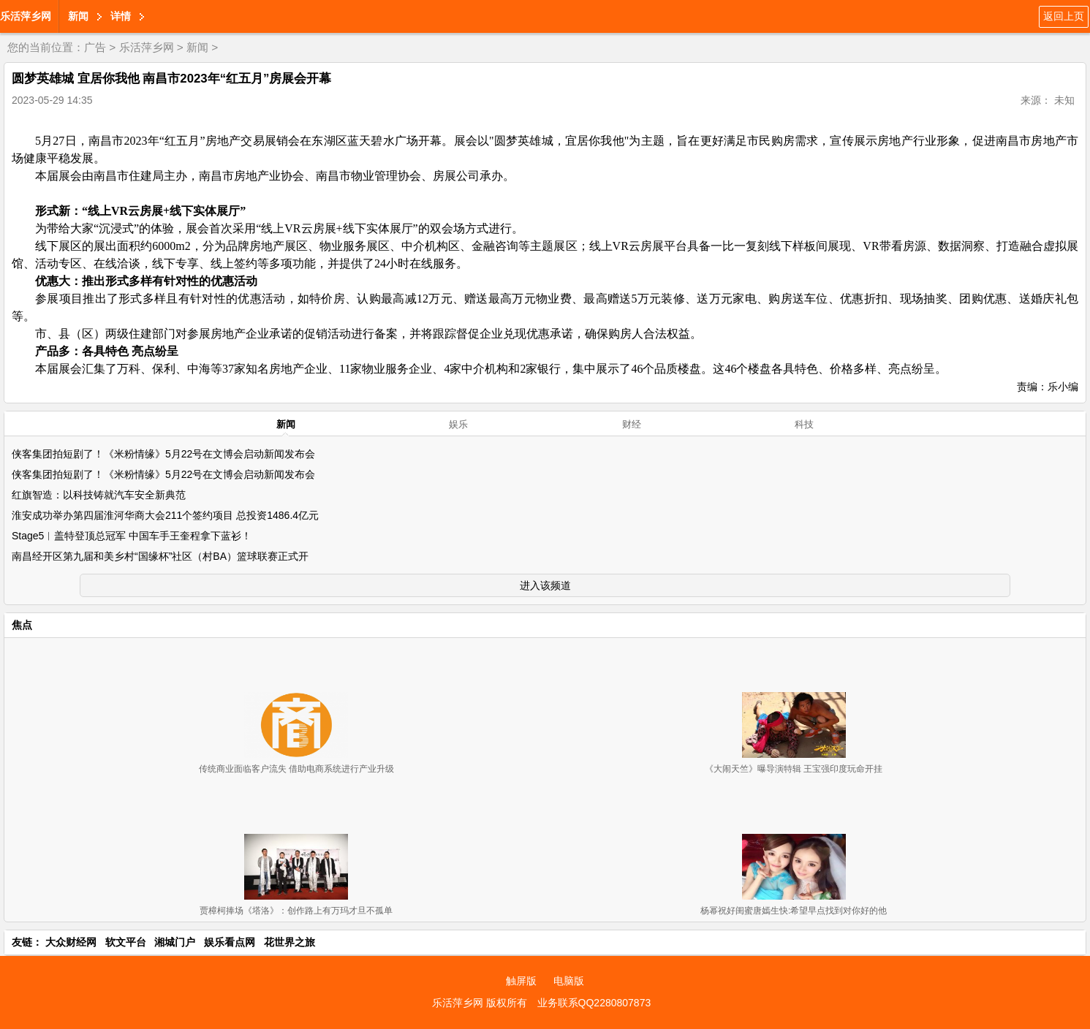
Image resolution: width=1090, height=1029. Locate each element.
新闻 (78, 16)
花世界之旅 (289, 942)
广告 (95, 47)
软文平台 (125, 942)
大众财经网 (70, 942)
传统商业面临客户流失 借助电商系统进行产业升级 (296, 769)
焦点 (22, 625)
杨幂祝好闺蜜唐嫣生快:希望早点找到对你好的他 (793, 910)
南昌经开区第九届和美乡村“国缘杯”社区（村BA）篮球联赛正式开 (160, 556)
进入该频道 (545, 585)
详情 (120, 16)
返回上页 (1063, 16)
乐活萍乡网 (25, 16)
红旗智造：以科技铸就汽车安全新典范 (99, 495)
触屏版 (521, 981)
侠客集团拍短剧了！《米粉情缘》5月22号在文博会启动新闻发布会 (163, 454)
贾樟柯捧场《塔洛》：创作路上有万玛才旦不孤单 (296, 910)
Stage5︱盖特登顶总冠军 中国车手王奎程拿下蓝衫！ (131, 536)
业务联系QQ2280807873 (594, 1003)
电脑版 (568, 981)
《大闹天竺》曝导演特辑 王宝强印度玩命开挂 (793, 769)
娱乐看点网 (229, 942)
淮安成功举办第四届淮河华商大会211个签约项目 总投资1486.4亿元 (165, 515)
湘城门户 (174, 942)
